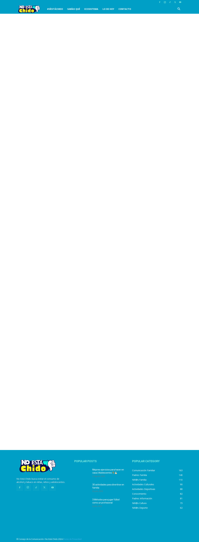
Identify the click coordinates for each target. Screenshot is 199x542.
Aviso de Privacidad (72, 539)
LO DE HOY (108, 8)
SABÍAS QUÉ (73, 8)
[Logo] (30, 9)
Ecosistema (91, 8)
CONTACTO (124, 8)
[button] (179, 9)
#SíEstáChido (55, 8)
